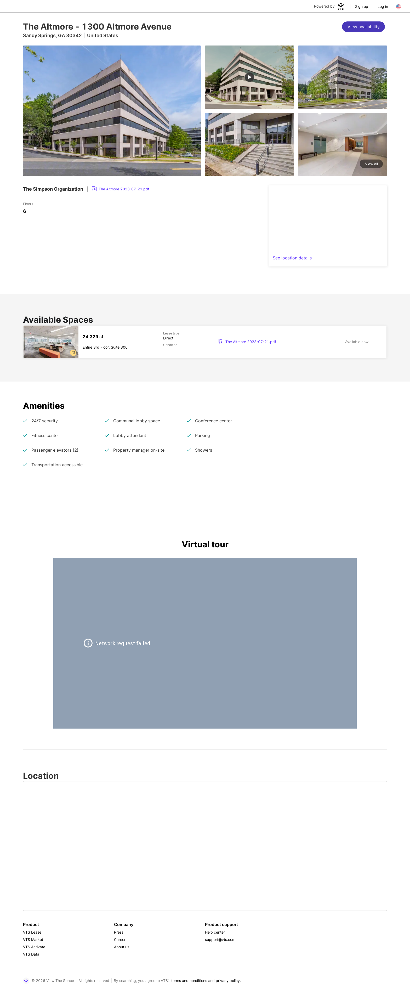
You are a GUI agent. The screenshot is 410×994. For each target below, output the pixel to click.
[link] (120, 189)
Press (118, 932)
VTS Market (33, 939)
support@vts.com (220, 939)
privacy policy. (228, 980)
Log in (383, 6)
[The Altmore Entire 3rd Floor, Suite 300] (205, 342)
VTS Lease (32, 932)
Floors (28, 204)
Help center (215, 932)
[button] (73, 353)
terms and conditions (189, 980)
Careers (120, 939)
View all (371, 164)
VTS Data (31, 954)
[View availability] (363, 26)
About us (121, 947)
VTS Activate (34, 947)
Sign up (361, 6)
